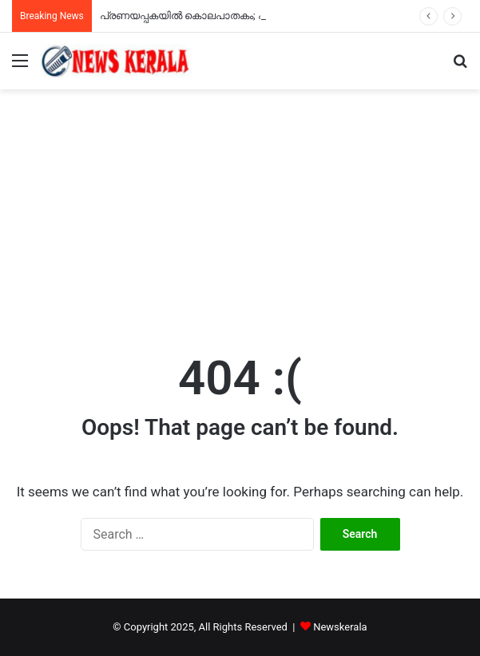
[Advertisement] (240, 209)
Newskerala (340, 627)
